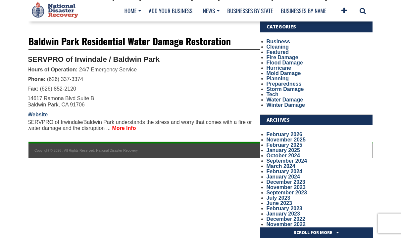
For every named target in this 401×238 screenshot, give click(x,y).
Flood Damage (285, 62)
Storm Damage (285, 89)
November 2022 (286, 224)
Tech (272, 94)
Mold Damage (284, 73)
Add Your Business (170, 11)
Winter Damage (286, 105)
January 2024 (283, 176)
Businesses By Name (303, 11)
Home (131, 11)
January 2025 (283, 150)
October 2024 (283, 155)
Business (278, 41)
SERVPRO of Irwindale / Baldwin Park (93, 59)
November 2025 (286, 139)
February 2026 (285, 134)
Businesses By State (250, 11)
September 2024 (287, 161)
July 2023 (278, 198)
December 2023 (286, 182)
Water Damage (285, 99)
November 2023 (286, 187)
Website (37, 114)
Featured (278, 52)
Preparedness (284, 84)
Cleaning (278, 47)
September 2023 (287, 192)
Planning (278, 78)
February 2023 (285, 208)
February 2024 (285, 171)
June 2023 (279, 203)
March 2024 (281, 166)
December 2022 (286, 219)
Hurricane (279, 68)
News (209, 11)
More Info (124, 128)
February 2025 (285, 145)
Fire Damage (282, 57)
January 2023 (283, 214)
